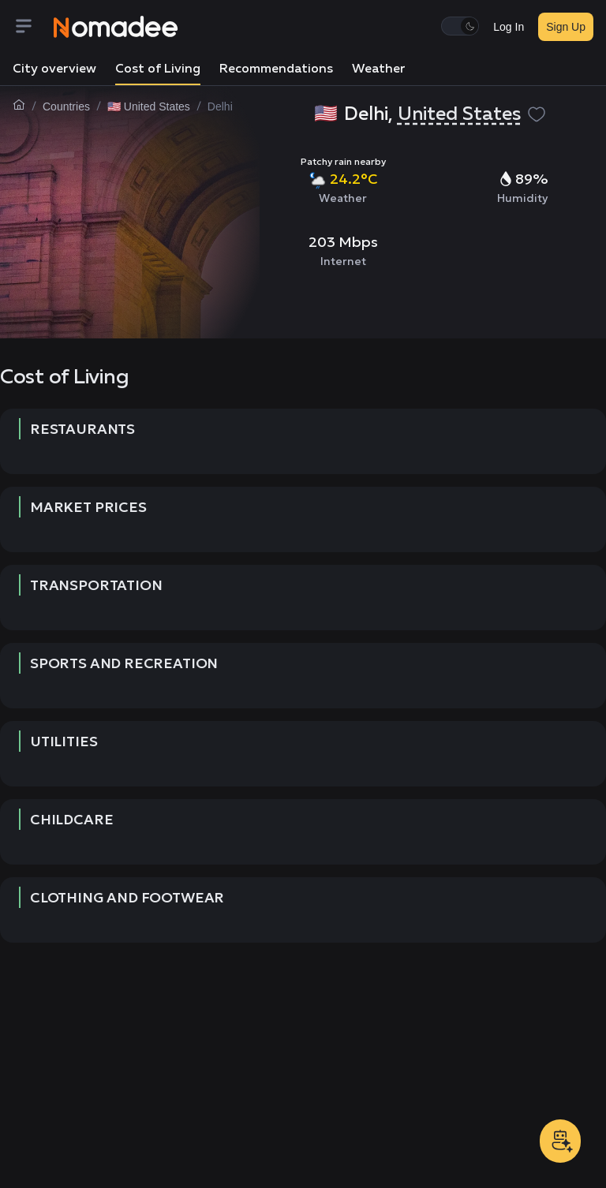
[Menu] (33, 27)
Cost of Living (157, 69)
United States (459, 114)
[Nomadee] (116, 27)
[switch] (460, 26)
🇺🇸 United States (148, 106)
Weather (379, 69)
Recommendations (276, 69)
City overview (54, 69)
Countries (66, 106)
